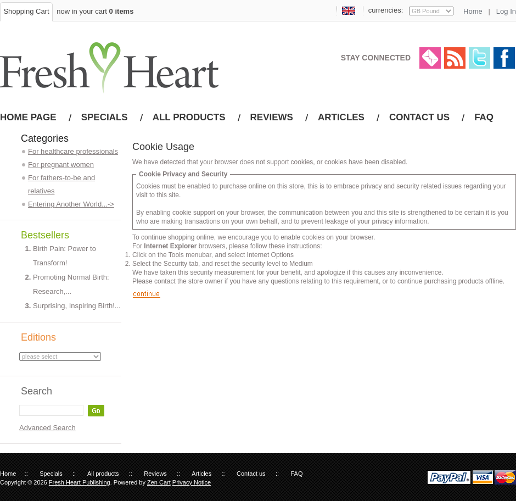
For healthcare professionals (73, 151)
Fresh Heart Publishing (79, 482)
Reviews (271, 117)
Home (473, 11)
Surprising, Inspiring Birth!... (77, 306)
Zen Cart (159, 482)
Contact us (419, 117)
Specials (104, 117)
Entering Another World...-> (71, 204)
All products (189, 117)
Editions (38, 337)
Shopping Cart (26, 11)
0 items (121, 11)
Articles (341, 117)
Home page (28, 117)
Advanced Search (47, 428)
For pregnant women (61, 164)
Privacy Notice (191, 482)
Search (36, 391)
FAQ (483, 117)
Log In (506, 11)
